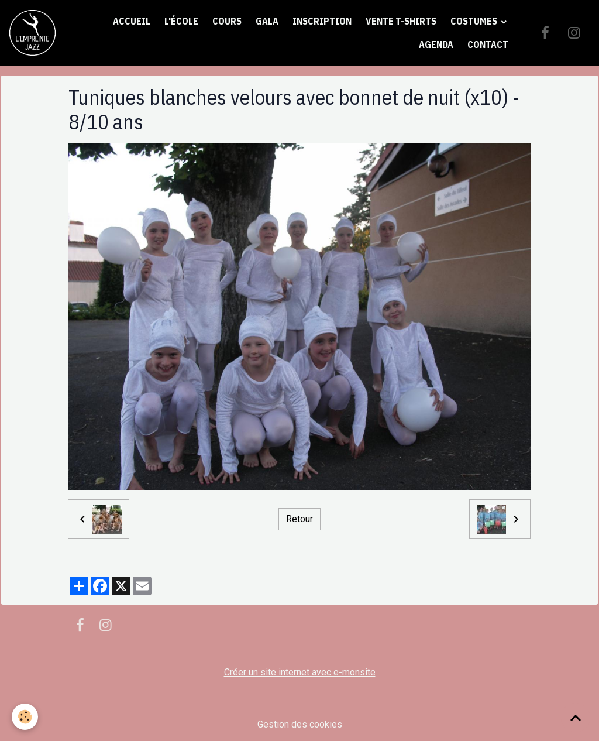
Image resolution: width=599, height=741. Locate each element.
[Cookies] (25, 717)
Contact (487, 44)
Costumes (474, 21)
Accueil (131, 21)
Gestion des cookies (299, 724)
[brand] (32, 33)
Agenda (436, 44)
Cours (227, 21)
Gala (267, 21)
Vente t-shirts (401, 21)
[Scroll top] (575, 717)
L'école (181, 21)
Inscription (322, 21)
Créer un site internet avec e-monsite (300, 672)
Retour (299, 518)
